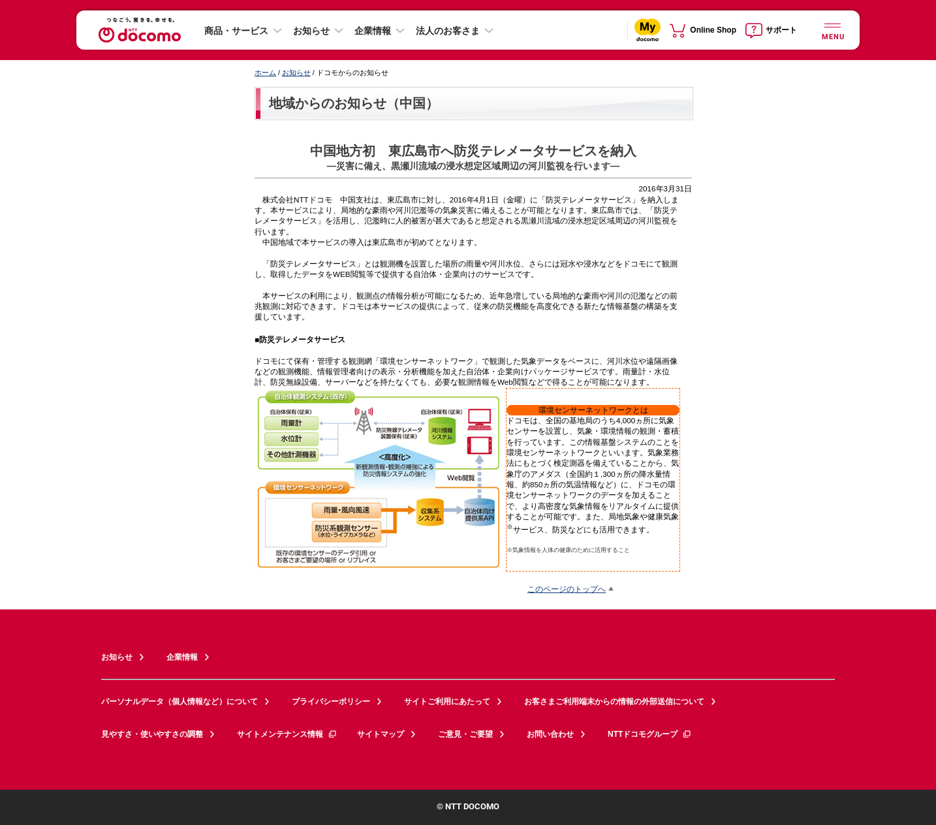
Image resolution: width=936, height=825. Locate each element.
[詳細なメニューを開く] (832, 30)
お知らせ (311, 30)
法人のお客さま (448, 30)
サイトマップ (380, 734)
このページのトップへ (566, 589)
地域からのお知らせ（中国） (354, 103)
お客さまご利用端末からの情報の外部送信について (614, 701)
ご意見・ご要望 (465, 734)
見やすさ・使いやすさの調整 (152, 734)
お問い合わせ (550, 734)
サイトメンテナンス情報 (287, 734)
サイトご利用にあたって (447, 701)
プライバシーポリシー (331, 701)
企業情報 (372, 30)
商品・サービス (236, 30)
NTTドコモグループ (650, 734)
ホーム (265, 72)
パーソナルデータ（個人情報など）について (179, 701)
